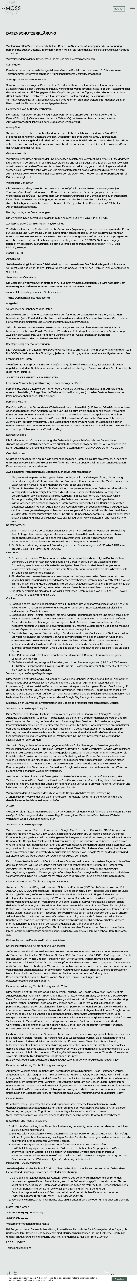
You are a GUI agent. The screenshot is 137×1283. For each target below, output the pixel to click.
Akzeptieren (118, 1279)
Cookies (49, 1280)
